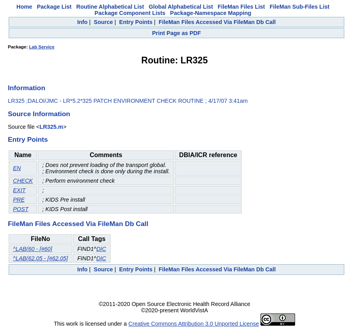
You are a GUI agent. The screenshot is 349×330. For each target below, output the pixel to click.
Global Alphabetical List (181, 7)
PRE (19, 200)
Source (103, 22)
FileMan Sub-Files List (299, 7)
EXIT (19, 190)
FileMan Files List (241, 7)
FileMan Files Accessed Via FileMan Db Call (217, 22)
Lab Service (42, 46)
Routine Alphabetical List (110, 7)
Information (26, 88)
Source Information (39, 114)
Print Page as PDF (176, 33)
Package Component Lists (129, 13)
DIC (101, 249)
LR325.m (51, 127)
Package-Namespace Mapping (210, 13)
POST (20, 209)
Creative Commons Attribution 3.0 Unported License (193, 324)
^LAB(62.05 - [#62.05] (40, 258)
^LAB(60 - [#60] (32, 249)
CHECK (23, 181)
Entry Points (136, 22)
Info (82, 22)
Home (24, 7)
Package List (54, 7)
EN (17, 168)
